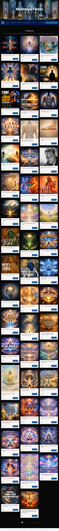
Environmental (10, 33)
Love (28, 33)
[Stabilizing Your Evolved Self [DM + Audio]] (29, 158)
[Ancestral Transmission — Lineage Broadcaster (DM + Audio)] (29, 324)
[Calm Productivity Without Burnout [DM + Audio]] (49, 379)
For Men (50, 33)
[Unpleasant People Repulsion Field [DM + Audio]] (10, 154)
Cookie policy (32, 529)
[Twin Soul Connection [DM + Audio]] (10, 468)
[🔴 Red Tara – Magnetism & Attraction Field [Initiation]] (49, 185)
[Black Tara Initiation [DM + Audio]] (29, 268)
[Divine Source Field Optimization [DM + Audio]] (29, 213)
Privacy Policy (13, 22)
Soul (4, 33)
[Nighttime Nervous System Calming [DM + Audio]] (49, 435)
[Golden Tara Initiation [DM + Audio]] (10, 264)
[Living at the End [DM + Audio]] (49, 73)
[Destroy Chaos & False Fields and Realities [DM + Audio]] (10, 495)
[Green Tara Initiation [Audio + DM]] (10, 237)
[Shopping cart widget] (44, 22)
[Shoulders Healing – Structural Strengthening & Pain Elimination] (29, 129)
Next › (39, 522)
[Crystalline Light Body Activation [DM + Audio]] (49, 407)
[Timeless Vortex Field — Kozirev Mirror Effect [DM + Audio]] (29, 379)
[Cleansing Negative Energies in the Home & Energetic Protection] (10, 411)
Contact (7, 22)
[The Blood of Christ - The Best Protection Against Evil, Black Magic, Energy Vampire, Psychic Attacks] (29, 500)
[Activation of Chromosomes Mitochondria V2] (29, 185)
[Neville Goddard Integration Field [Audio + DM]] (49, 157)
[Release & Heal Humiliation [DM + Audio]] (49, 295)
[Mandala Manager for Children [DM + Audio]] (49, 45)
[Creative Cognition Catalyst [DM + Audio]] (10, 291)
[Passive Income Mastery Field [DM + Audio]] (49, 240)
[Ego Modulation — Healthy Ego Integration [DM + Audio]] (29, 101)
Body (21, 33)
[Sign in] (42, 22)
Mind (6, 33)
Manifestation (24, 33)
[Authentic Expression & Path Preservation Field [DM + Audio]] (29, 467)
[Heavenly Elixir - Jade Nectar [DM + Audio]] (29, 241)
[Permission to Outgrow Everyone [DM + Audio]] (29, 45)
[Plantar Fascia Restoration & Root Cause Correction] (49, 128)
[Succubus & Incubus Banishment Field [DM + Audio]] (10, 209)
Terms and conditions (27, 22)
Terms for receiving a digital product (42, 529)
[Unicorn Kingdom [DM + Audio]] (49, 213)
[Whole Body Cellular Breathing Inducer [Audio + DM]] (49, 351)
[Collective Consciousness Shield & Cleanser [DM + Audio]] (49, 267)
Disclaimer (19, 22)
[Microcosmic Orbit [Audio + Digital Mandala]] (10, 378)
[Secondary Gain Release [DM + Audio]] (10, 182)
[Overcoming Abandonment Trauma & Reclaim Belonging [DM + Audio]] (49, 323)
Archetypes (39, 33)
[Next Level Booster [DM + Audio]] (10, 126)
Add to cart (15, 59)
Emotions (47, 33)
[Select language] (53, 529)
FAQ (28, 529)
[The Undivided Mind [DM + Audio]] (10, 45)
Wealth (31, 33)
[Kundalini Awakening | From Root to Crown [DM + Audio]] (29, 407)
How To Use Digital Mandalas (52, 23)
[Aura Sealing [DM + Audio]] (29, 435)
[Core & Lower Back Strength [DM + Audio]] (10, 99)
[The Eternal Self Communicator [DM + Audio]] (29, 295)
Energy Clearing (16, 33)
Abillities (34, 33)
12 (36, 522)
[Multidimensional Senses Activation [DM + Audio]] (10, 439)
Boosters (43, 33)
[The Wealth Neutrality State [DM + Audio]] (29, 352)
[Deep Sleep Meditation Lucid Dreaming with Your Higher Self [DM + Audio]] (49, 464)
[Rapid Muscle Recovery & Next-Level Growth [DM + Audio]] (49, 100)
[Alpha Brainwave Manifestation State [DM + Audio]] (10, 346)
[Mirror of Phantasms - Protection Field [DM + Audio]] (29, 73)
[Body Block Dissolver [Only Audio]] (10, 319)
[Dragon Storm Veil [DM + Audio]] (10, 72)
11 (34, 522)
